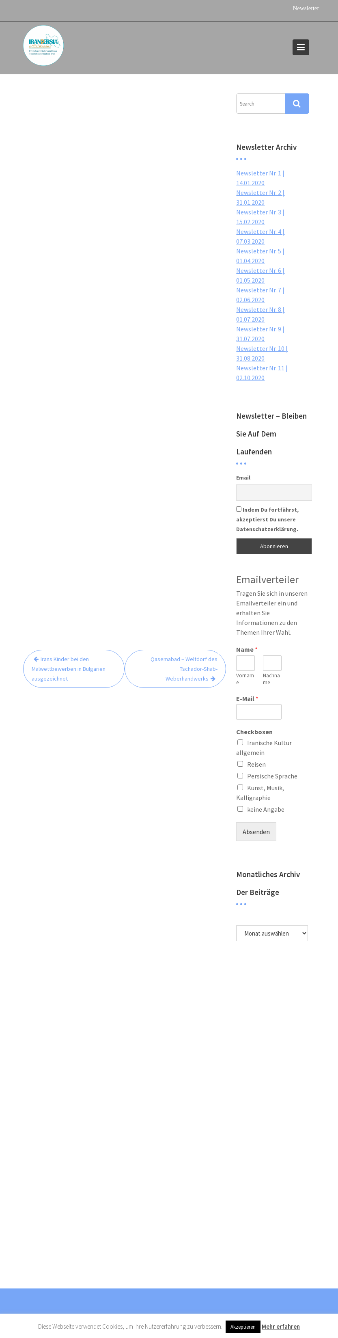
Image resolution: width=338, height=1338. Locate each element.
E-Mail (247, 698)
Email (243, 477)
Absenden (256, 832)
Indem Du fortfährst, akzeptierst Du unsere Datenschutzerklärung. (267, 519)
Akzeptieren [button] (243, 1326)
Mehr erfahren (281, 1326)
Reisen (256, 764)
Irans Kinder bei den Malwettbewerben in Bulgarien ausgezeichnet (68, 668)
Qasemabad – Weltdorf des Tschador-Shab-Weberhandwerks (184, 668)
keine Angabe (265, 809)
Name (247, 649)
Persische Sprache (272, 776)
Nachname (271, 679)
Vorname (245, 679)
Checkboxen (254, 732)
